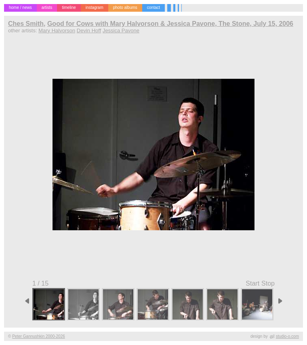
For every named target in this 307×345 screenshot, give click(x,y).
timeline (69, 7)
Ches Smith (26, 23)
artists (47, 7)
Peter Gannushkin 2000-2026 (38, 336)
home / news (20, 7)
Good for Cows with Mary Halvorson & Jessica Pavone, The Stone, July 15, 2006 (170, 23)
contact (153, 7)
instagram (94, 7)
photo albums (125, 7)
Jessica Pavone (121, 30)
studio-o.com (287, 336)
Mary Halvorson (56, 30)
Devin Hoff (89, 30)
